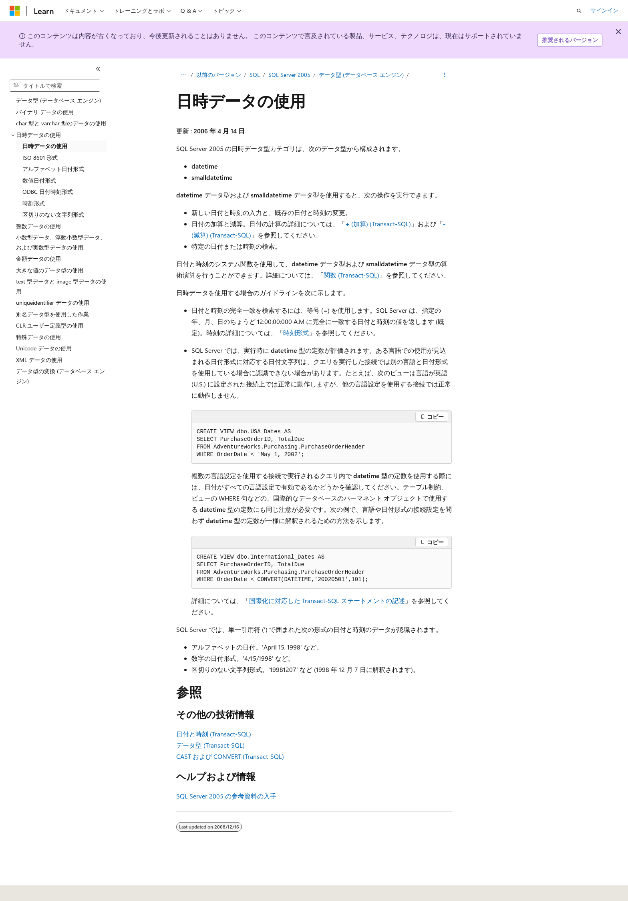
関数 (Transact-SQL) (351, 275)
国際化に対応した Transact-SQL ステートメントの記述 (327, 600)
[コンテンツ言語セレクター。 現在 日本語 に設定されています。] (26, 889)
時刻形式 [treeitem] (33, 203)
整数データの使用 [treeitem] (38, 226)
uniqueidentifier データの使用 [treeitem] (52, 302)
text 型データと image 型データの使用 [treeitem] (61, 286)
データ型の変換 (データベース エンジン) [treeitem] (60, 376)
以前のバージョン (218, 74)
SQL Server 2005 (289, 74)
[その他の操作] (445, 74)
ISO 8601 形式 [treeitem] (40, 157)
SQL (255, 74)
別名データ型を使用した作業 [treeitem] (52, 314)
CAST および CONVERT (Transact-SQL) (230, 756)
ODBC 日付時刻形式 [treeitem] (47, 191)
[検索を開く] (579, 11)
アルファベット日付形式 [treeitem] (53, 169)
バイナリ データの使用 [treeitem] (45, 112)
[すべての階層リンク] (183, 74)
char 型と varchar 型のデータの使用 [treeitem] (61, 123)
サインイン (604, 10)
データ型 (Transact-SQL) (210, 745)
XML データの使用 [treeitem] (39, 360)
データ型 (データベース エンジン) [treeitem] (58, 100)
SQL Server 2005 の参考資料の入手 (226, 796)
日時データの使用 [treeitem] (44, 146)
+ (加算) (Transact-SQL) (378, 223)
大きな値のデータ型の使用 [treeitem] (49, 270)
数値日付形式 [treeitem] (39, 180)
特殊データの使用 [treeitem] (38, 337)
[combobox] (55, 85)
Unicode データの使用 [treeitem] (44, 348)
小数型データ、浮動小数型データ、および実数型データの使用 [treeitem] (61, 242)
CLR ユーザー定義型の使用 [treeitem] (49, 325)
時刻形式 (296, 332)
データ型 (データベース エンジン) (361, 74)
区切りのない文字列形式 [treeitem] (53, 214)
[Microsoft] (15, 11)
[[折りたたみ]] (98, 69)
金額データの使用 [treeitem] (38, 258)
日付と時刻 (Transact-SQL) (213, 734)
